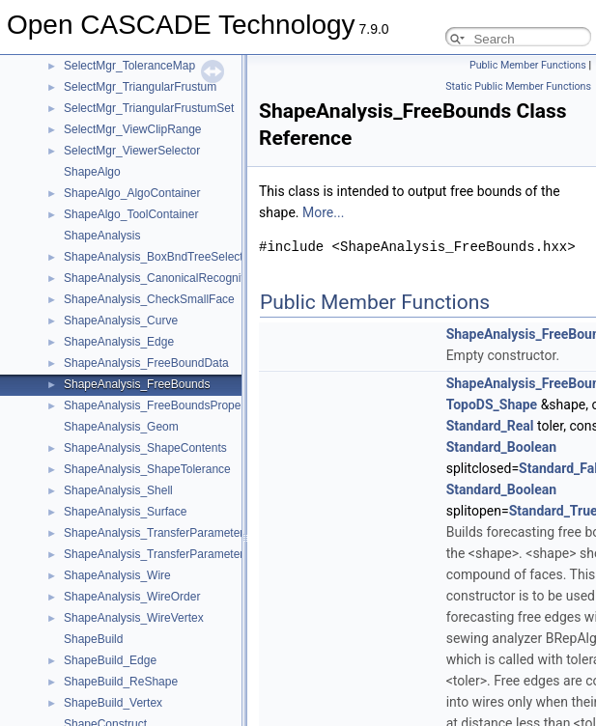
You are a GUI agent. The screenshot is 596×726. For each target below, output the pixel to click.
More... (323, 212)
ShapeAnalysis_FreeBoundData (146, 363)
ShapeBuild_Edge (110, 660)
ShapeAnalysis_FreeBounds (137, 384)
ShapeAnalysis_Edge (119, 342)
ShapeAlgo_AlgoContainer (132, 193)
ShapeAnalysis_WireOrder (132, 596)
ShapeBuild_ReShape (121, 681)
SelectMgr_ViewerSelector (132, 150)
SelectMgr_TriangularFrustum (140, 87)
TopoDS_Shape (492, 404)
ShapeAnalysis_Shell (118, 490)
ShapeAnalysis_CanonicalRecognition (162, 278)
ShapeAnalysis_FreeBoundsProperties (163, 405)
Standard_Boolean (501, 447)
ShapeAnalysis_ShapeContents (145, 448)
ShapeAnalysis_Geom (121, 426)
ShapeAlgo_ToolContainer (131, 214)
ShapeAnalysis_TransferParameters (156, 533)
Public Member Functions (527, 65)
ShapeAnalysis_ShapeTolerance (147, 469)
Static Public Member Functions (518, 86)
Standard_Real (490, 425)
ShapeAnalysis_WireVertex (134, 618)
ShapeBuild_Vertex (113, 703)
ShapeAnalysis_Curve (121, 320)
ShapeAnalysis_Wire (117, 575)
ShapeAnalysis (102, 235)
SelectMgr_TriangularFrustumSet (149, 108)
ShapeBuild (93, 639)
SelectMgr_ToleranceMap (129, 65)
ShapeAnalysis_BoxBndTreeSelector (158, 257)
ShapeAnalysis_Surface (125, 511)
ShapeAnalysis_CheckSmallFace (149, 299)
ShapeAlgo (92, 172)
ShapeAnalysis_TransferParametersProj (167, 554)
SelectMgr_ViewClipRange (133, 129)
